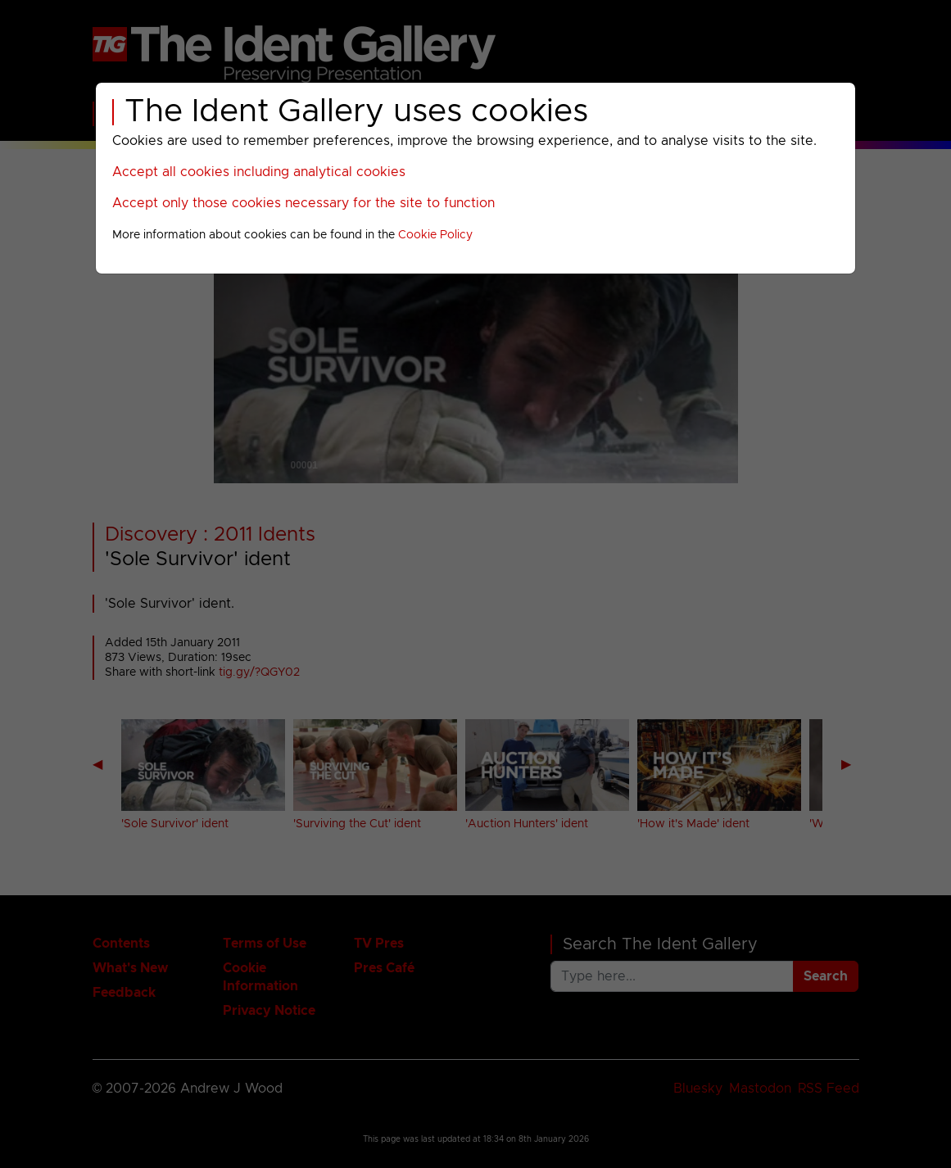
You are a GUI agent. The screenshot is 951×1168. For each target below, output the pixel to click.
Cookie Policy (435, 235)
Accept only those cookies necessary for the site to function (303, 203)
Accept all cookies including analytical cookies (258, 172)
